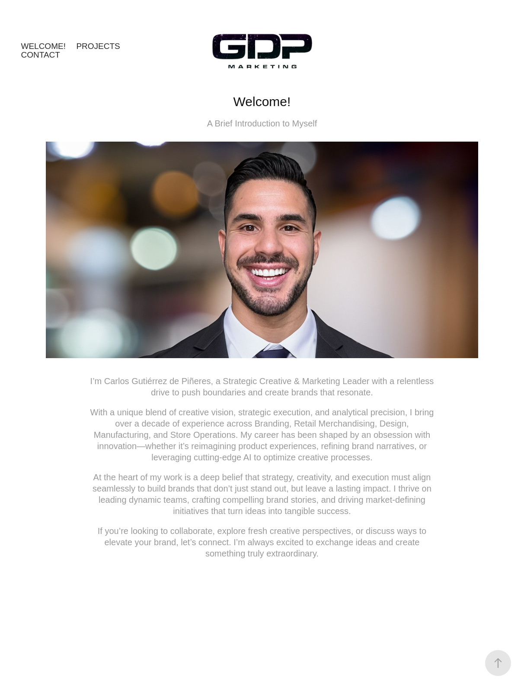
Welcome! (43, 46)
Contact (40, 54)
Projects (98, 46)
